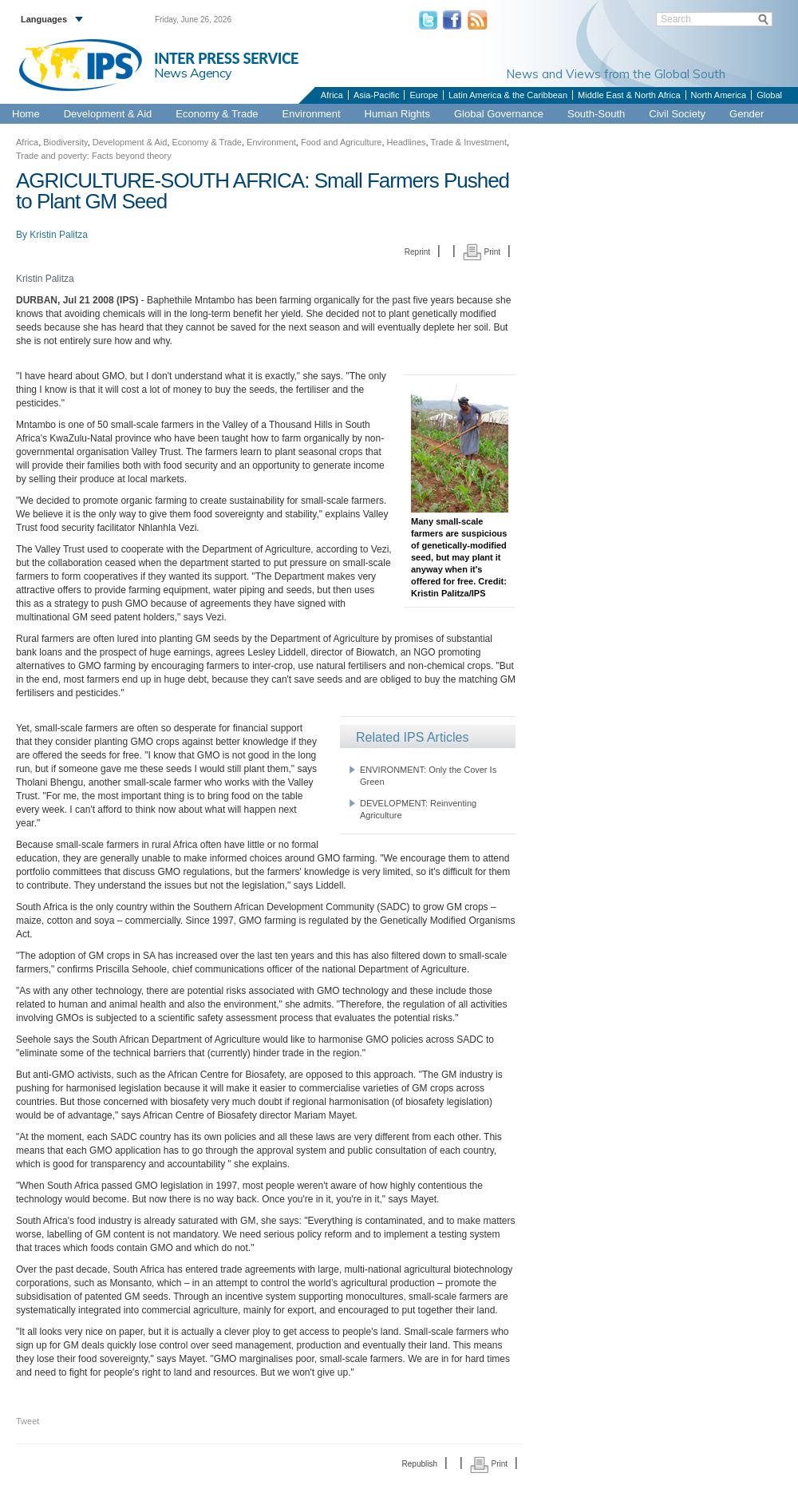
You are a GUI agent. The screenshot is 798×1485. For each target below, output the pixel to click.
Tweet (27, 1421)
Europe (423, 95)
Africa (332, 95)
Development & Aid (108, 114)
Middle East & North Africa (629, 95)
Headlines (406, 142)
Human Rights (397, 114)
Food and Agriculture (341, 142)
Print (481, 252)
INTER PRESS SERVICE (226, 58)
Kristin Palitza (59, 234)
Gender (746, 114)
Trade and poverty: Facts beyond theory (94, 155)
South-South (596, 114)
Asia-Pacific (376, 95)
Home (26, 114)
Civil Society (677, 114)
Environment (311, 114)
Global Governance (498, 114)
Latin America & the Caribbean (507, 95)
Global (769, 95)
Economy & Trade (217, 114)
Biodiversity (65, 142)
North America (719, 95)
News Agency (193, 72)
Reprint (417, 252)
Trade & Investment (468, 142)
